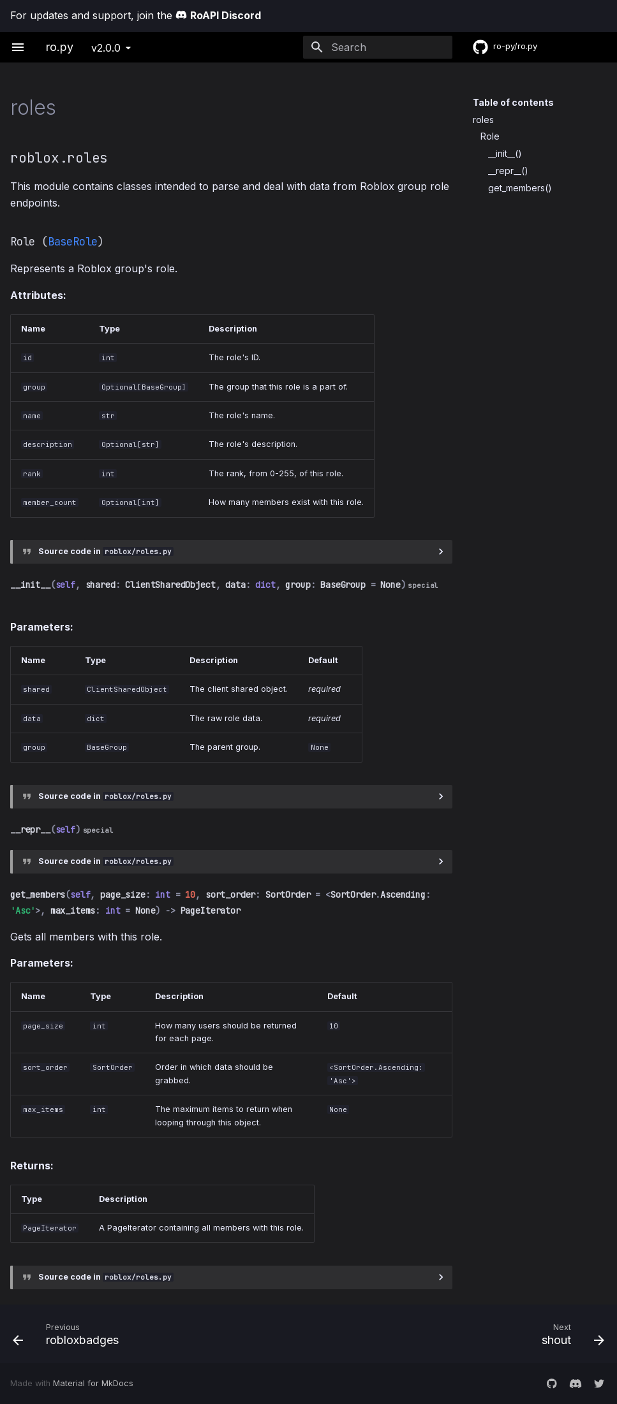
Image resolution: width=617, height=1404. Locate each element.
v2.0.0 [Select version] (106, 47)
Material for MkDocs (93, 1383)
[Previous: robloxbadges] (156, 1334)
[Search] (377, 47)
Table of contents (513, 102)
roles (483, 119)
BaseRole (73, 242)
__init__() (505, 153)
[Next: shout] (462, 1334)
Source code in (106, 551)
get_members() (520, 187)
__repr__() (508, 170)
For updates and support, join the (135, 15)
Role (490, 136)
